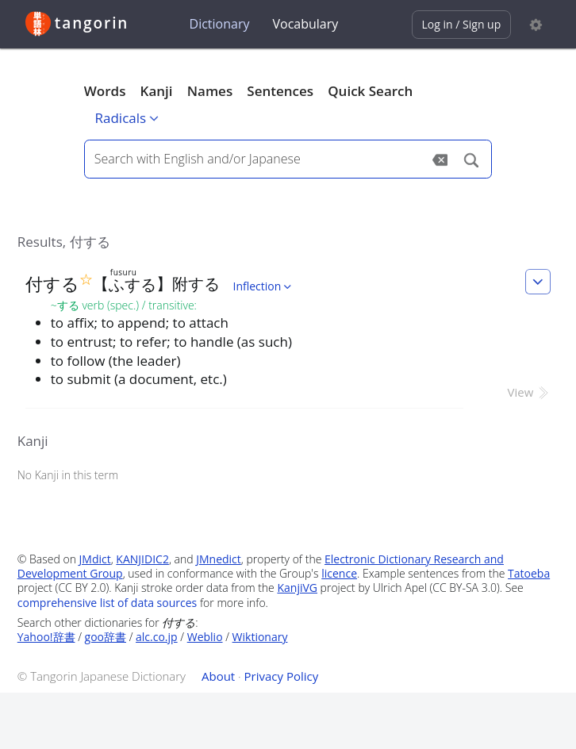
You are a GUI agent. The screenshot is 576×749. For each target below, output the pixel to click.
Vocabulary (305, 24)
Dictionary (220, 24)
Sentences (280, 91)
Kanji (156, 91)
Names (209, 91)
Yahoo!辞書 (46, 636)
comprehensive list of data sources (107, 602)
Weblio (205, 636)
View (529, 392)
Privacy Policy (281, 676)
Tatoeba (529, 573)
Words (105, 91)
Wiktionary (260, 636)
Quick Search (370, 91)
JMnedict (218, 559)
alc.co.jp (157, 636)
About (218, 676)
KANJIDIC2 (142, 559)
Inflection (263, 286)
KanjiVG (297, 587)
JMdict (95, 559)
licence (339, 573)
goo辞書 (105, 636)
